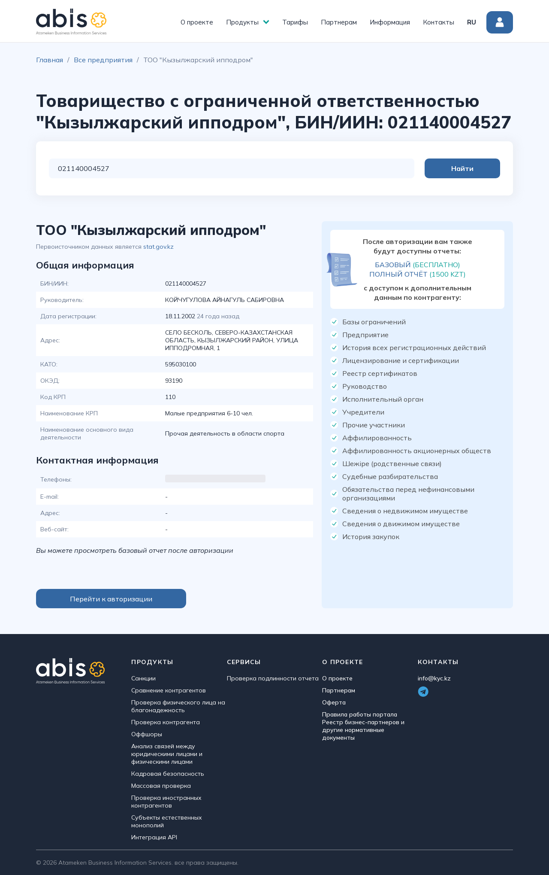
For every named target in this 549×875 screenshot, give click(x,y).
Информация (390, 22)
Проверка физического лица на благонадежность (178, 706)
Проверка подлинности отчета (273, 678)
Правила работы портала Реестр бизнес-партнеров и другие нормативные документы (363, 725)
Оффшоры (146, 734)
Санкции (143, 678)
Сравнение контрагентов (168, 690)
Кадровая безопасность (167, 773)
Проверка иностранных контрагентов (166, 801)
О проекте (197, 22)
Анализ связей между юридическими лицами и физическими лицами (166, 753)
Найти (466, 168)
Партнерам (339, 22)
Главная (49, 59)
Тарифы (295, 22)
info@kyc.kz (434, 678)
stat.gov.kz (158, 246)
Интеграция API (154, 837)
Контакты (438, 22)
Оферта (334, 702)
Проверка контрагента (165, 722)
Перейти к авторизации (111, 599)
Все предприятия (103, 59)
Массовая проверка (161, 786)
